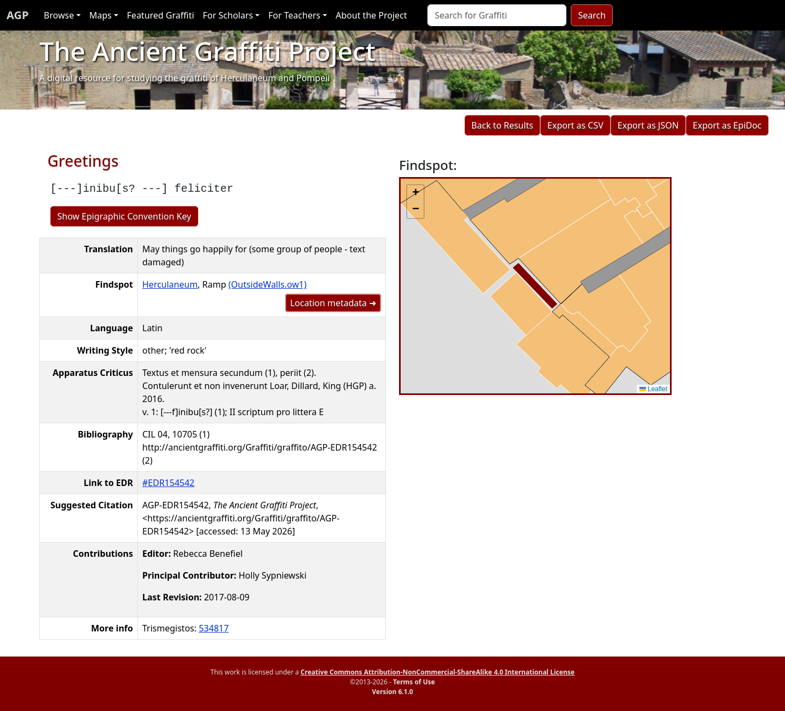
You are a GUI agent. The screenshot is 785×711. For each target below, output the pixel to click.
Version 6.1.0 (392, 691)
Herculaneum (170, 284)
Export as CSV (575, 125)
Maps (100, 15)
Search (592, 15)
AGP (17, 15)
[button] (415, 193)
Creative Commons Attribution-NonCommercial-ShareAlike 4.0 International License (437, 672)
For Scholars (228, 15)
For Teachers (294, 15)
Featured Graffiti (160, 15)
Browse (59, 15)
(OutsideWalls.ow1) (267, 284)
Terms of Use (414, 681)
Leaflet (653, 389)
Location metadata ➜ (333, 303)
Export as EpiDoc (727, 125)
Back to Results (502, 125)
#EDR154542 (168, 483)
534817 (214, 628)
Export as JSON (648, 125)
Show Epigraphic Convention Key (124, 216)
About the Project (371, 15)
